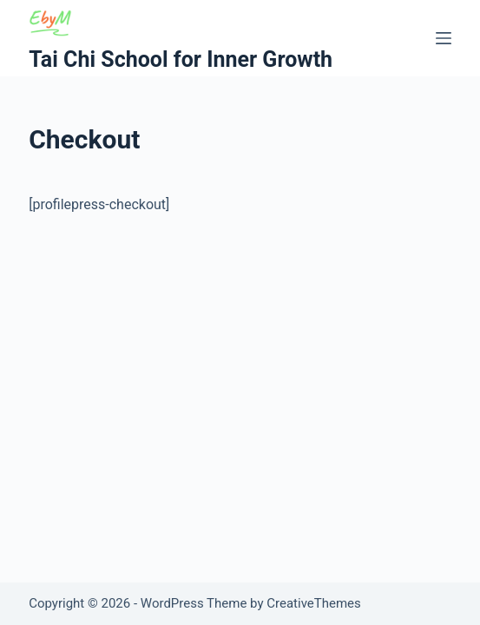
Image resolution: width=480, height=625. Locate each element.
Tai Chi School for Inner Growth (180, 59)
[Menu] (443, 38)
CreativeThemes (313, 603)
